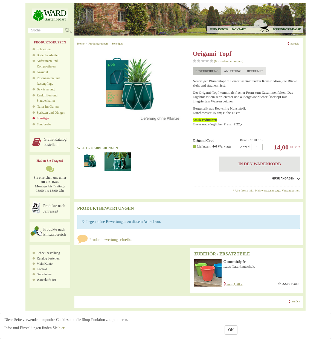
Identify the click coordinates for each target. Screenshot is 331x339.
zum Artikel (233, 284)
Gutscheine (44, 274)
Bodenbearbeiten (48, 55)
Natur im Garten (48, 106)
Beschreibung (207, 71)
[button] (278, 26)
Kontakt (239, 29)
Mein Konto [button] (219, 29)
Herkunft (255, 71)
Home (81, 43)
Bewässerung (45, 89)
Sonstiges (43, 118)
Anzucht (42, 72)
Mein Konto (45, 264)
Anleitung (233, 71)
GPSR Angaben (283, 178)
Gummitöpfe (234, 262)
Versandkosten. (291, 190)
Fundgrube (44, 124)
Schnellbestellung (48, 253)
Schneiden (44, 49)
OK (231, 330)
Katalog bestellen (48, 258)
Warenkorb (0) (46, 280)
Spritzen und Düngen (51, 112)
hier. (62, 328)
